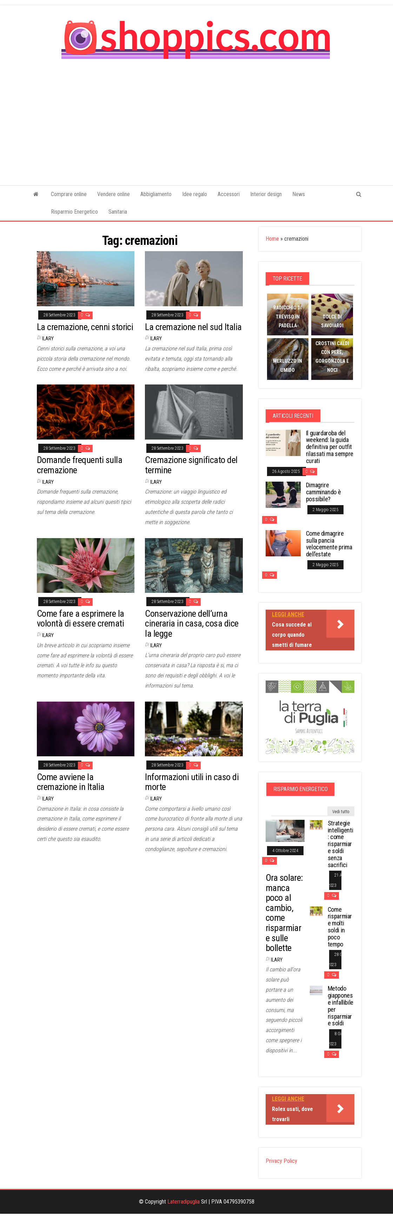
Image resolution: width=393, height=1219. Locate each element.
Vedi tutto (340, 811)
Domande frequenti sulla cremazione (79, 465)
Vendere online (113, 194)
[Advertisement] (196, 117)
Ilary (48, 338)
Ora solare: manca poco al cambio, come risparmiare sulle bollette (284, 912)
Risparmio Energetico (74, 211)
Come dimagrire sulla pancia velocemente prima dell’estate (329, 544)
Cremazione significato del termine (191, 465)
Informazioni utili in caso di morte (192, 782)
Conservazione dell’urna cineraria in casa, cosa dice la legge (191, 623)
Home (272, 238)
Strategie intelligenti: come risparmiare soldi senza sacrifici (340, 844)
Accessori (229, 194)
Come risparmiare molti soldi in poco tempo (340, 927)
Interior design (266, 194)
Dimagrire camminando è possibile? (323, 492)
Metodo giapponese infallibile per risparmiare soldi (340, 1006)
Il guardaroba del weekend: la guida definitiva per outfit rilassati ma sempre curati (329, 446)
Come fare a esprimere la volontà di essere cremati (80, 618)
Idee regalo (194, 194)
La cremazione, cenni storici (85, 327)
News (298, 194)
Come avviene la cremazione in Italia (71, 782)
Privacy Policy (281, 1161)
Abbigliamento (156, 194)
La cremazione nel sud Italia (193, 327)
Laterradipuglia (183, 1201)
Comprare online (69, 194)
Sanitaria (117, 211)
